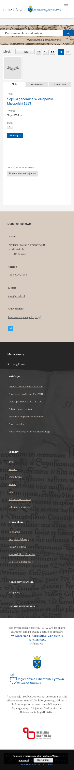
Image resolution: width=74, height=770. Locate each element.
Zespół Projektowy (19, 539)
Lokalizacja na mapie (20, 506)
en (67, 52)
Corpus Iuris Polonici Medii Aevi (26, 386)
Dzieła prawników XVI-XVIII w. (26, 401)
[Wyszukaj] (68, 33)
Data (11, 491)
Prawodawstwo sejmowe (22, 173)
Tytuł (12, 461)
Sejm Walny (14, 115)
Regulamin (14, 531)
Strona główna (16, 364)
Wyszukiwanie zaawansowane (43, 40)
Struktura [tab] (60, 84)
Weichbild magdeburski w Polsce (26, 416)
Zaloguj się (14, 592)
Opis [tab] (14, 84)
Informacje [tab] (37, 84)
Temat (12, 484)
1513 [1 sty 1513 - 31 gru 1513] (10, 126)
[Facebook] (10, 328)
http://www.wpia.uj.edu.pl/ (24, 317)
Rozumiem (43, 760)
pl (61, 52)
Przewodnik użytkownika (22, 554)
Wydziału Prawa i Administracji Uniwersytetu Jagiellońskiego (37, 637)
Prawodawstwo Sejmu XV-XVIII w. (27, 394)
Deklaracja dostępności (21, 561)
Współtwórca (15, 476)
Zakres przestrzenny (20, 499)
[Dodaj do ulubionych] (46, 52)
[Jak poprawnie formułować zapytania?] (67, 40)
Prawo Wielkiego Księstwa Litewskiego (29, 431)
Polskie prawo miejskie (21, 409)
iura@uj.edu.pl (16, 296)
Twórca (13, 469)
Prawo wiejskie (17, 424)
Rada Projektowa (17, 546)
